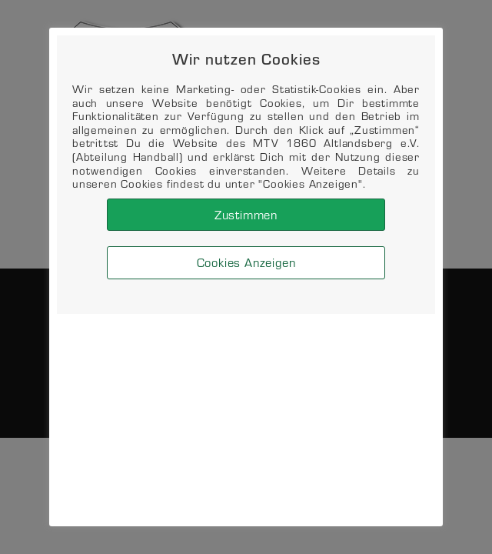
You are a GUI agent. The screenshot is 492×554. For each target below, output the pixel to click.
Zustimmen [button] (246, 214)
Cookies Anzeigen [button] (246, 262)
